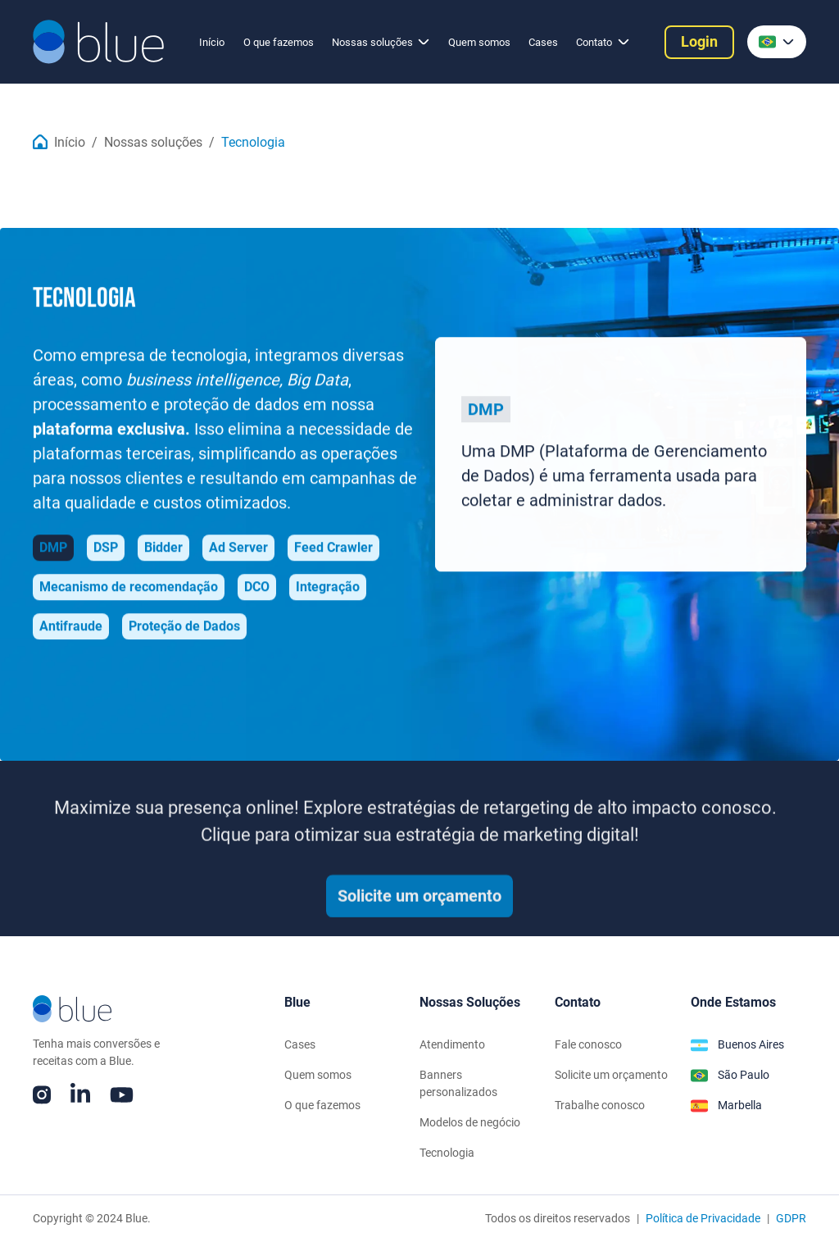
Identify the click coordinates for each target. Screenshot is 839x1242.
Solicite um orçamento (419, 905)
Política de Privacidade (703, 1218)
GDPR (791, 1218)
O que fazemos (278, 42)
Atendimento (452, 1044)
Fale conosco (588, 1044)
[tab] (53, 550)
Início (211, 42)
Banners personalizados (458, 1083)
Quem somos (479, 42)
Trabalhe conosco (600, 1105)
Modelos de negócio (470, 1122)
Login (699, 41)
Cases (543, 42)
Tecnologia (253, 142)
